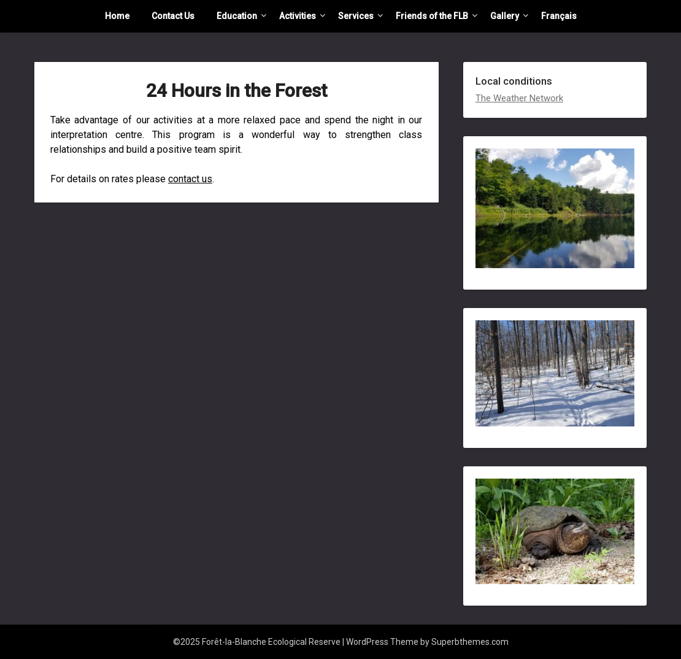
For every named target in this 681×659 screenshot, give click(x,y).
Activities (297, 16)
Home (117, 16)
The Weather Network (519, 98)
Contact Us (173, 16)
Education (237, 16)
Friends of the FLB (432, 16)
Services (356, 16)
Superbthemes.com (470, 642)
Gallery (504, 16)
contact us (190, 179)
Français (559, 16)
